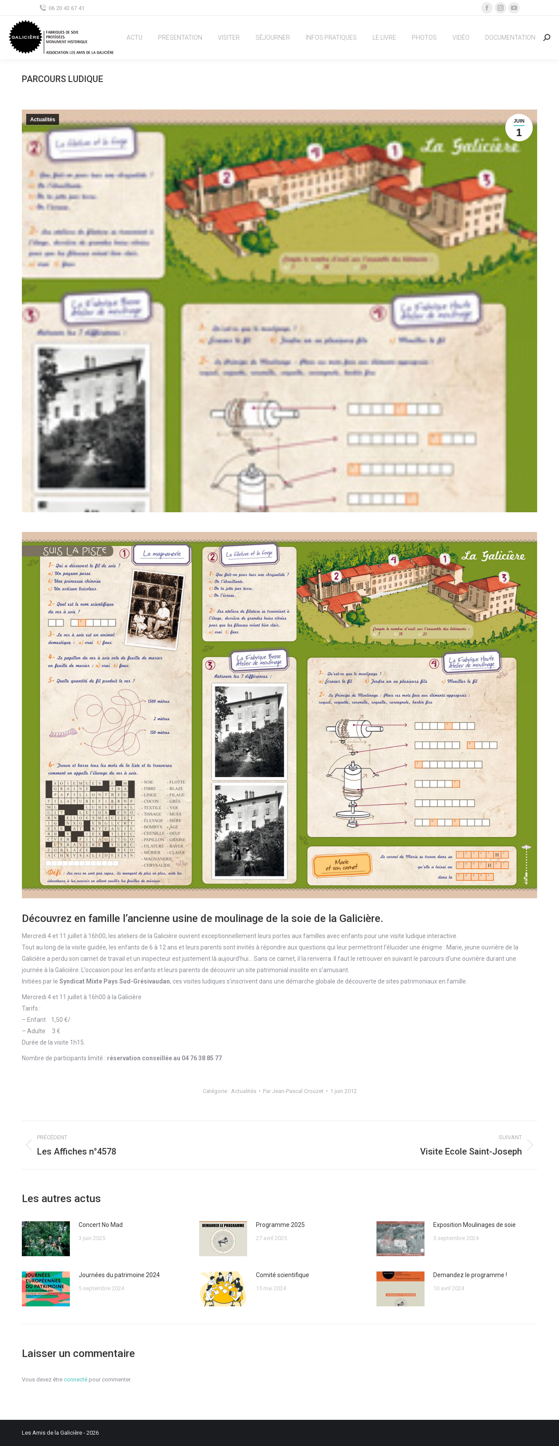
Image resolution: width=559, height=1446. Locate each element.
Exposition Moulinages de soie (474, 1224)
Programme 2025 (280, 1224)
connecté (75, 1379)
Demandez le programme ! (470, 1274)
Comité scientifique (282, 1274)
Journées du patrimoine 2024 (119, 1274)
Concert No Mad (101, 1224)
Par (293, 1091)
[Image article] (46, 1238)
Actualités (42, 120)
